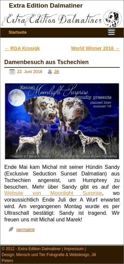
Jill (56, 71)
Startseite (18, 32)
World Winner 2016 (95, 48)
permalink (26, 229)
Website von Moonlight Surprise (53, 193)
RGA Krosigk (22, 48)
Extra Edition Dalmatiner (46, 5)
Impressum (74, 248)
